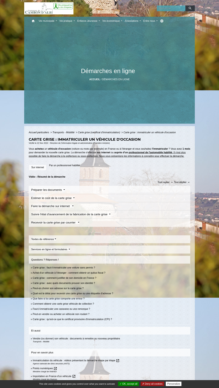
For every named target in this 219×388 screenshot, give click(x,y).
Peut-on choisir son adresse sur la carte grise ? (58, 288)
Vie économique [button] (111, 21)
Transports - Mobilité (63, 132)
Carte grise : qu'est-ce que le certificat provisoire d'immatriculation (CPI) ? (72, 319)
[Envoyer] (190, 8)
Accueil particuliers (39, 132)
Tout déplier (182, 182)
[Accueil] (48, 8)
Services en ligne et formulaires (49, 249)
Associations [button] (132, 21)
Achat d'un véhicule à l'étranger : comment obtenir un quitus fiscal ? (69, 272)
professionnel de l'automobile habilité (150, 152)
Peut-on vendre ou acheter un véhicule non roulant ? (61, 314)
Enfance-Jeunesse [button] (87, 21)
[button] (33, 21)
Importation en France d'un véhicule (54, 376)
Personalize (173, 384)
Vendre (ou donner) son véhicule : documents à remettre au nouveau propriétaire (76, 338)
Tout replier (166, 182)
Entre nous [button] (149, 21)
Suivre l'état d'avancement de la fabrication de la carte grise (69, 214)
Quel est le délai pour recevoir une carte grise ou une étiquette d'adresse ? (73, 293)
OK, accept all (128, 384)
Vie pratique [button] (66, 21)
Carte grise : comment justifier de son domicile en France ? (64, 278)
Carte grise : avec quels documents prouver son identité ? (64, 283)
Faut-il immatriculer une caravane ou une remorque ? (61, 309)
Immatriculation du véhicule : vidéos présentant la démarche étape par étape (76, 360)
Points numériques (45, 368)
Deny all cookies (152, 384)
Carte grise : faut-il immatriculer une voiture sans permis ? (64, 267)
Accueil (94, 79)
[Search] (171, 8)
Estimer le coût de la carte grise (51, 198)
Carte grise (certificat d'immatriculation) (99, 132)
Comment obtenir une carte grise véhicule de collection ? (63, 303)
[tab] (38, 167)
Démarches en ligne (116, 79)
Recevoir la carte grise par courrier (54, 222)
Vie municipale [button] (47, 21)
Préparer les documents (47, 189)
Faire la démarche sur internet (51, 206)
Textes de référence (42, 239)
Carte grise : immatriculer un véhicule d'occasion (149, 132)
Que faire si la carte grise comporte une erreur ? (59, 298)
